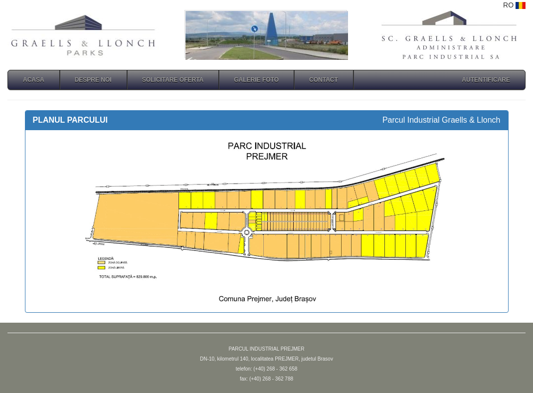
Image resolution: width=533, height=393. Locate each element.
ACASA (33, 79)
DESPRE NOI (93, 79)
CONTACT (323, 79)
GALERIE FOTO (256, 79)
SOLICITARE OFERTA (173, 79)
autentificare (486, 79)
